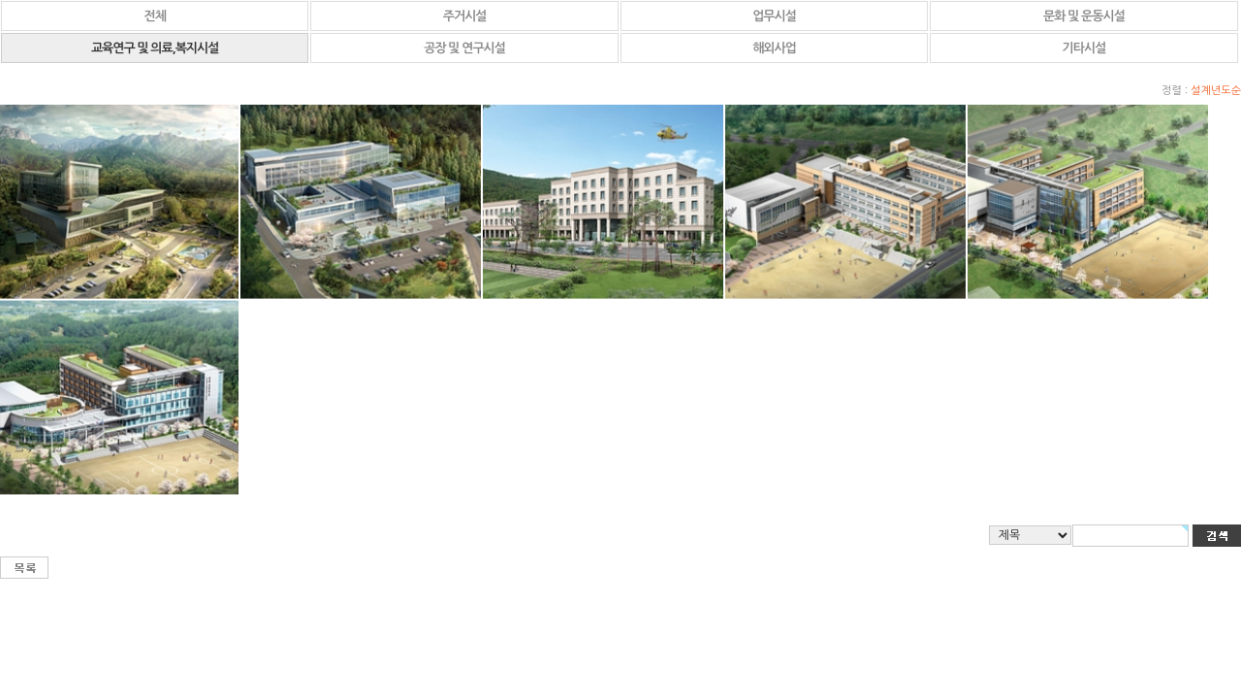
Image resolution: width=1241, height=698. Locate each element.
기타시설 (1084, 48)
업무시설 (774, 16)
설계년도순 (1216, 90)
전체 (154, 16)
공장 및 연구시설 (464, 48)
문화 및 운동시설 (1084, 16)
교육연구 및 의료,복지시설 (155, 48)
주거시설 (465, 16)
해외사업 (774, 48)
